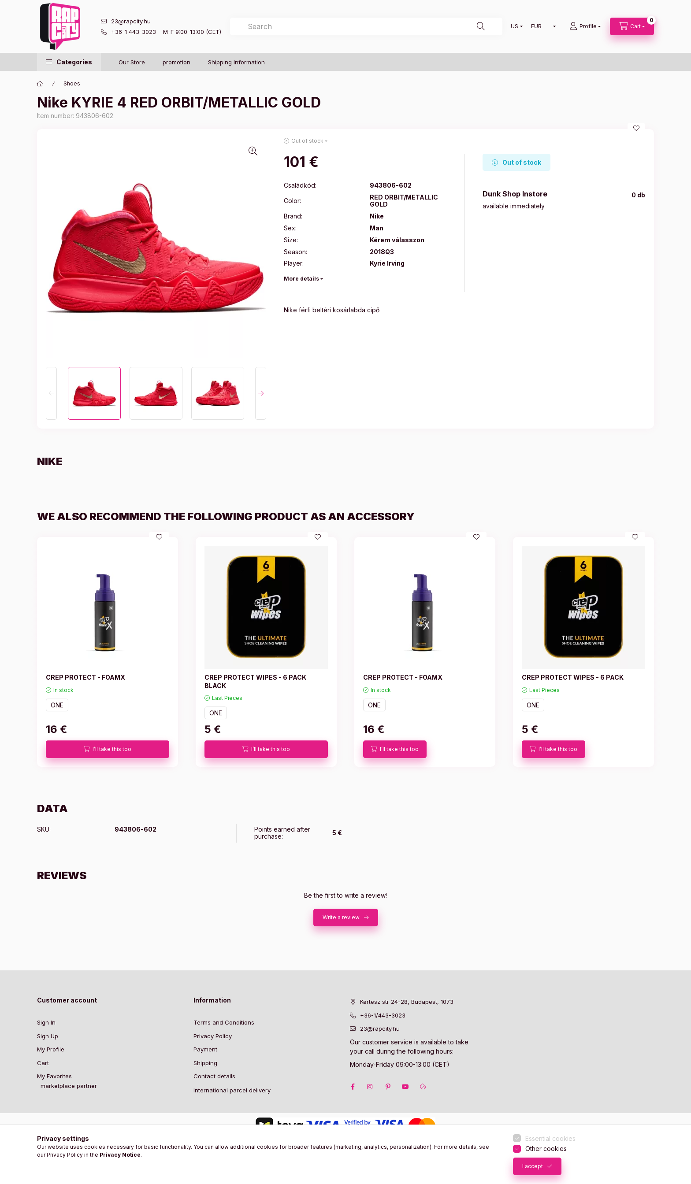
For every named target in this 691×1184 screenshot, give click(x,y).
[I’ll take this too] (107, 749)
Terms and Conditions (223, 1022)
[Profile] (585, 26)
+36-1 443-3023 (133, 31)
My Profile (50, 1049)
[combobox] (366, 26)
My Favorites (54, 1076)
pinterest (388, 1086)
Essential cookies (550, 1138)
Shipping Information (236, 62)
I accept (532, 1166)
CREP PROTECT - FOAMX (85, 677)
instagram (370, 1086)
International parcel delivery (232, 1090)
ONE (57, 705)
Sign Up (47, 1036)
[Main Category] (40, 84)
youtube (405, 1086)
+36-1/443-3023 (382, 1015)
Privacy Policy (212, 1036)
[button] (69, 62)
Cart (43, 1062)
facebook (352, 1086)
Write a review (341, 917)
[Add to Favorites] (636, 128)
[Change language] (515, 26)
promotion (176, 62)
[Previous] (51, 393)
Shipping (205, 1062)
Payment (205, 1049)
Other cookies (546, 1148)
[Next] (260, 393)
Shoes (71, 83)
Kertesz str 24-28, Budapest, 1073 (406, 1001)
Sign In (46, 1022)
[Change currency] (541, 26)
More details (301, 278)
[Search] (481, 26)
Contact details (214, 1076)
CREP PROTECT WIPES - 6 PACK (573, 677)
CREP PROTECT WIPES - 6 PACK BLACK (255, 681)
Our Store (132, 62)
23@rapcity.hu (131, 21)
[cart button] (632, 26)
